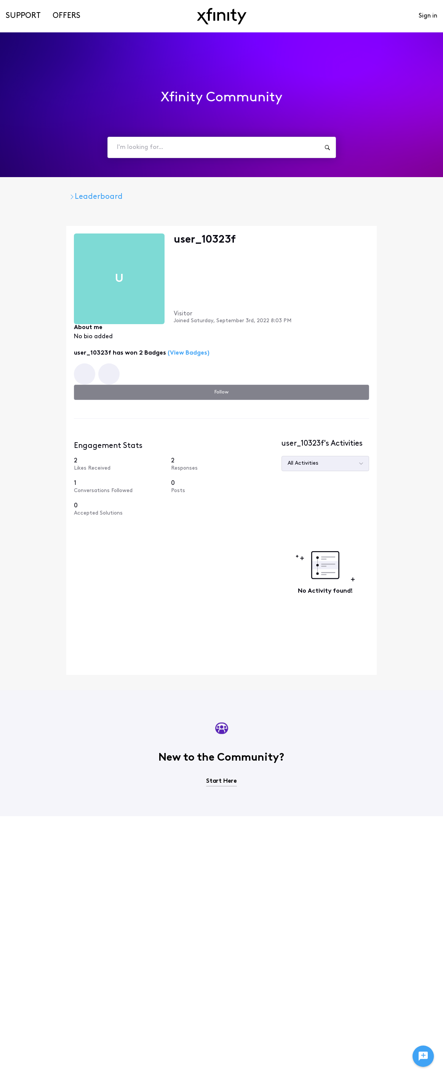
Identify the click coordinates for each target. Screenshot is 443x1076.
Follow (396, 240)
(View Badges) (139, 337)
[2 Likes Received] (343, 411)
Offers (66, 16)
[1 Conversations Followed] (343, 437)
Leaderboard (147, 197)
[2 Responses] (392, 411)
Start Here (221, 719)
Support (23, 16)
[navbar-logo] (221, 16)
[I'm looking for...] (327, 147)
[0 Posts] (392, 437)
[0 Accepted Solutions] (343, 465)
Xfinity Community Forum (64, 197)
